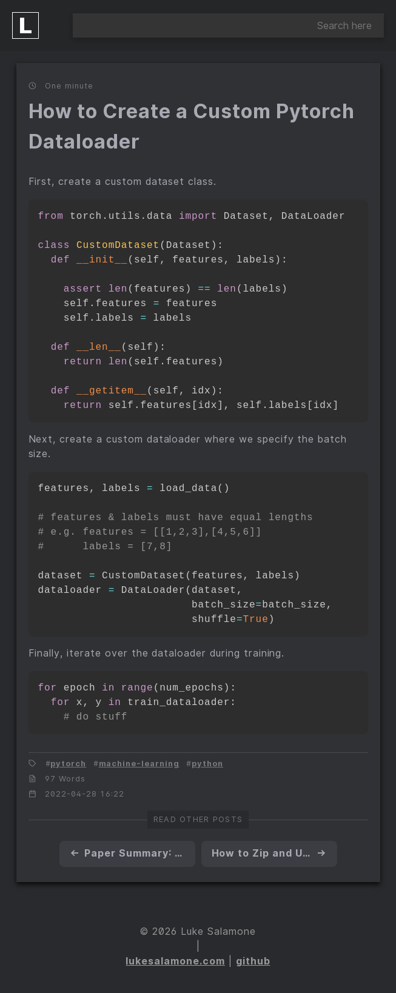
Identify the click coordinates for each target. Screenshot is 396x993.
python (207, 763)
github (253, 961)
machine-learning (139, 763)
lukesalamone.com (175, 961)
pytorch (68, 763)
